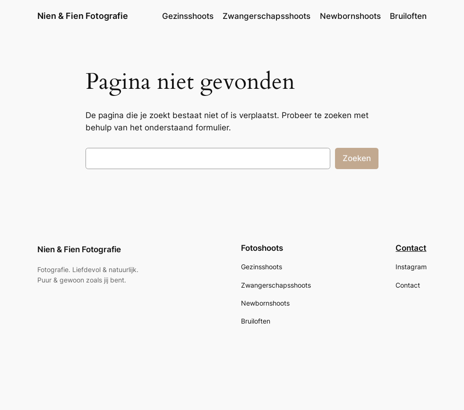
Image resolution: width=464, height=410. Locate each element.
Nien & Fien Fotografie (82, 16)
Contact (410, 248)
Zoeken (357, 158)
